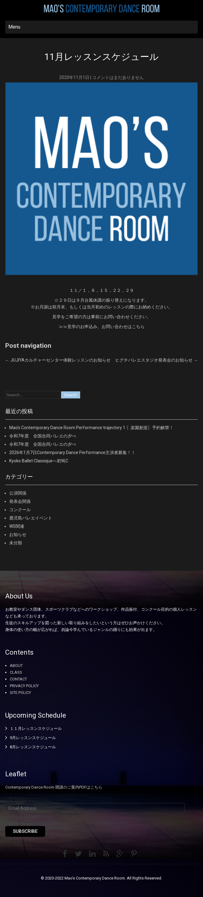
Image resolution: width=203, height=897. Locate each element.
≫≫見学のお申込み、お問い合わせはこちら (102, 326)
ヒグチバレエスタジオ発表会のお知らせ (156, 360)
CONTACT (18, 679)
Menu (14, 27)
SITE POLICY (20, 692)
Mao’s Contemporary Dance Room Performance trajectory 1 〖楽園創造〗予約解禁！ (91, 427)
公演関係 (17, 493)
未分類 (15, 542)
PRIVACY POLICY (24, 686)
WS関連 (16, 526)
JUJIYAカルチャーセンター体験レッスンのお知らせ (58, 360)
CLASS (16, 672)
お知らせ (17, 534)
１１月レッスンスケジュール (36, 728)
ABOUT (16, 665)
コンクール (20, 509)
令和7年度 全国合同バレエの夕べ (42, 435)
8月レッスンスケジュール (33, 747)
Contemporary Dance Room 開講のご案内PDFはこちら (53, 787)
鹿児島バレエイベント (30, 517)
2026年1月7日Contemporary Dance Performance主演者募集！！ (72, 452)
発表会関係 (20, 501)
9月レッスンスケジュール (33, 737)
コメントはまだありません (118, 77)
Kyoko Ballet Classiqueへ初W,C (38, 460)
